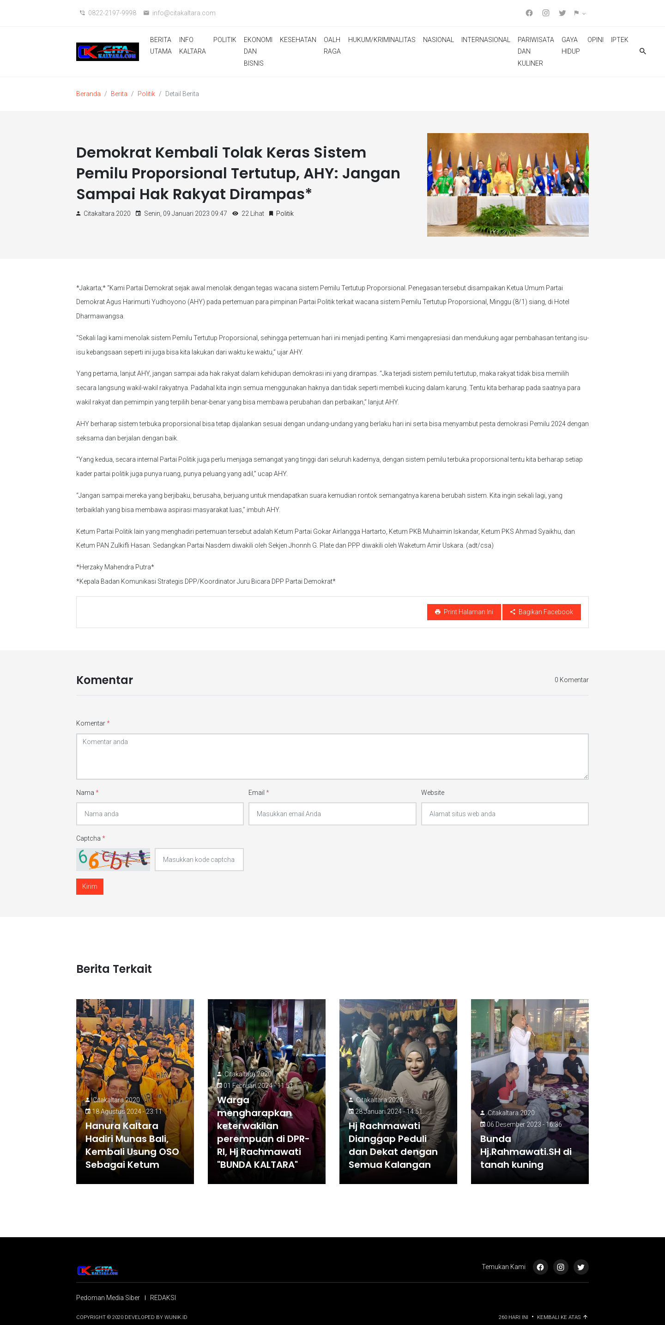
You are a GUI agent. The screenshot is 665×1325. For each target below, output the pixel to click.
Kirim (89, 886)
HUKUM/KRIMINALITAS (382, 39)
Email (258, 792)
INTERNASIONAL (485, 39)
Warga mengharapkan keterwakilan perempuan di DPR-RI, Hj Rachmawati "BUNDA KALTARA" (263, 1132)
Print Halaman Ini (464, 612)
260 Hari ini (514, 1317)
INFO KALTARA (192, 45)
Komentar (93, 723)
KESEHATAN (298, 39)
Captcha (90, 838)
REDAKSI (163, 1297)
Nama (87, 792)
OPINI (595, 39)
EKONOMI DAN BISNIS (258, 51)
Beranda (88, 94)
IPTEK (620, 39)
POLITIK (224, 39)
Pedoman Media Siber (108, 1297)
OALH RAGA (332, 45)
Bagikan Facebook (541, 612)
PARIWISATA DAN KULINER (536, 51)
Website (432, 792)
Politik (146, 94)
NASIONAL (438, 39)
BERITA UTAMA (161, 45)
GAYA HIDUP (571, 45)
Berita (119, 94)
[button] (580, 13)
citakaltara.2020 (116, 1100)
